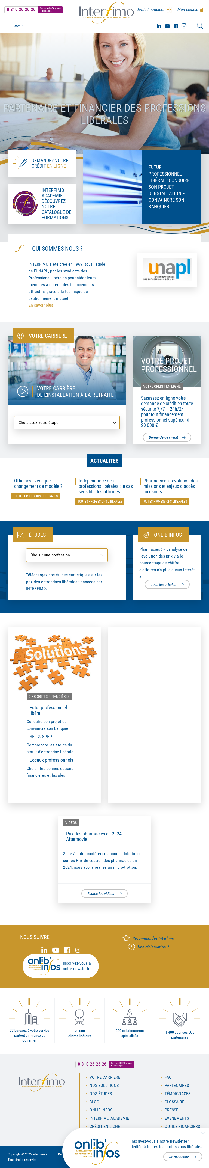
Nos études (101, 1093)
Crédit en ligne (105, 1126)
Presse (171, 1110)
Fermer (203, 1133)
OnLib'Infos (101, 1110)
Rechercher (200, 26)
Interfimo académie (109, 1118)
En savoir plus (41, 305)
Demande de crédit (163, 437)
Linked (159, 25)
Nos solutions (104, 1085)
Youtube (167, 25)
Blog (94, 1101)
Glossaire (174, 1101)
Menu (18, 26)
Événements (177, 1118)
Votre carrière (105, 1077)
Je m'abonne (179, 1156)
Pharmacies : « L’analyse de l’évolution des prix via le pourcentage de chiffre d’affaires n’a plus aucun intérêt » (167, 563)
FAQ (168, 1077)
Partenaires (177, 1085)
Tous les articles (163, 584)
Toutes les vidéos (100, 893)
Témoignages (177, 1093)
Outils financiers (182, 1126)
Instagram (184, 25)
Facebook (176, 25)
